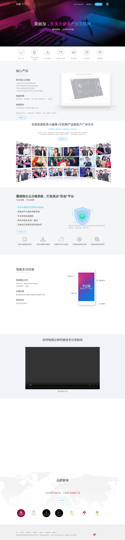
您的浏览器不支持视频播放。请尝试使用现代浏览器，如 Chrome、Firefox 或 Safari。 (62, 368)
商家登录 (89, 4)
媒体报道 (28, 532)
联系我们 (35, 532)
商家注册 (98, 4)
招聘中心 (41, 532)
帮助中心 (54, 532)
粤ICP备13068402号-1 (45, 535)
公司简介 (22, 532)
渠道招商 (48, 532)
